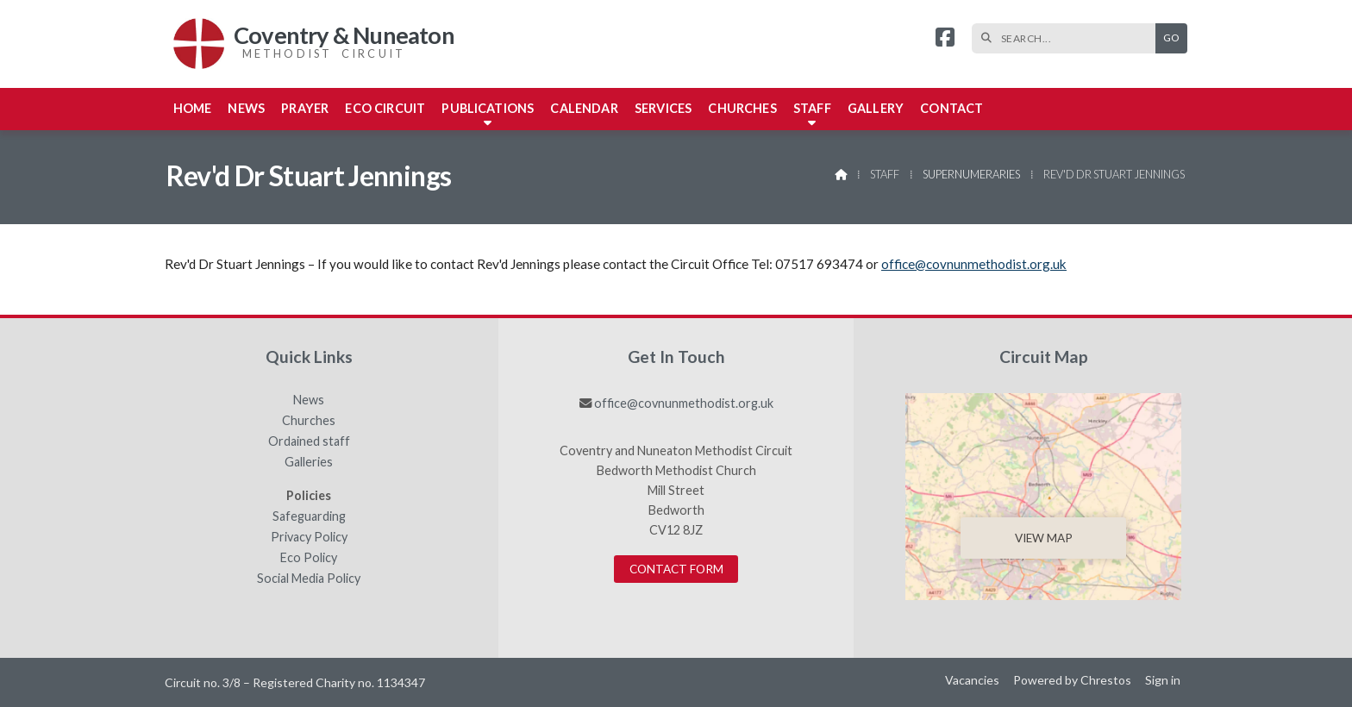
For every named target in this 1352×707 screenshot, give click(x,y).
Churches (308, 421)
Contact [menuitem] (951, 108)
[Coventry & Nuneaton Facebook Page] (945, 39)
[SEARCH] (1067, 38)
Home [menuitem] (192, 108)
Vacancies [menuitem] (972, 680)
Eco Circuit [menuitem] (385, 108)
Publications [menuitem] (487, 108)
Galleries (309, 462)
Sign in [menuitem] (1162, 680)
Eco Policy (308, 558)
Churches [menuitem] (742, 108)
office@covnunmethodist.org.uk (974, 264)
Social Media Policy (308, 578)
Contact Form (676, 569)
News (308, 400)
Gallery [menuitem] (876, 108)
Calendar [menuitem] (583, 108)
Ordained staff (309, 441)
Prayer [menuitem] (305, 108)
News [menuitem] (246, 108)
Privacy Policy (309, 537)
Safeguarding (309, 516)
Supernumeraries (971, 174)
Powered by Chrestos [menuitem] (1072, 680)
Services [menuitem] (663, 108)
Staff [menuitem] (812, 108)
